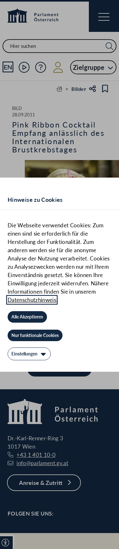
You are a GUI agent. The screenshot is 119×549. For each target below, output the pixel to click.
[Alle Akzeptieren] (27, 317)
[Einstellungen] (29, 354)
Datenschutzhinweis (32, 299)
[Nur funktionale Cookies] (35, 335)
